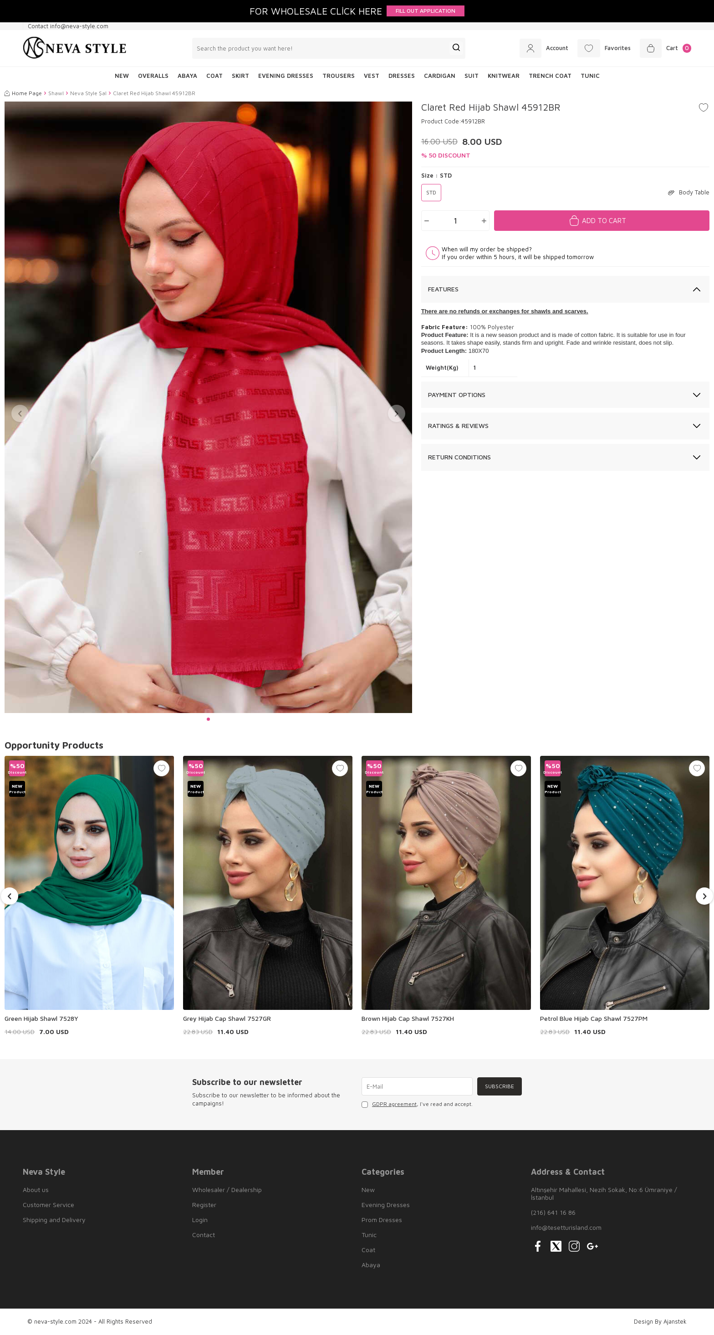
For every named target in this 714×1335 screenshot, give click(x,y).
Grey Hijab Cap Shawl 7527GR (227, 1018)
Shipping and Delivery (54, 1219)
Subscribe (499, 1086)
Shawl (56, 93)
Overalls (153, 75)
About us (36, 1189)
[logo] (75, 48)
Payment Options (456, 394)
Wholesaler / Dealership (227, 1189)
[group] (208, 407)
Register (204, 1204)
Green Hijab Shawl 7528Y (41, 1018)
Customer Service (48, 1204)
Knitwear (504, 75)
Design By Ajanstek (660, 1321)
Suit (471, 75)
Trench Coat (550, 75)
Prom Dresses (382, 1219)
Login (200, 1219)
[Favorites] (604, 48)
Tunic (590, 75)
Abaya (187, 75)
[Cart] (665, 48)
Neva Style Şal (88, 93)
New (368, 1189)
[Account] (544, 48)
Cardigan (439, 75)
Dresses (401, 75)
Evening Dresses (285, 75)
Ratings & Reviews (458, 425)
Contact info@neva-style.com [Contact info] (68, 26)
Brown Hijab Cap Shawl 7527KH (408, 1018)
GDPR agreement (394, 1104)
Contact (203, 1234)
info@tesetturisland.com (566, 1227)
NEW (122, 75)
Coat (214, 75)
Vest (371, 75)
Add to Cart (604, 220)
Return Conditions (459, 457)
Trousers (338, 75)
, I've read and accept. (417, 1104)
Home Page (23, 93)
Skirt (240, 75)
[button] (208, 719)
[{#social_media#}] (538, 1246)
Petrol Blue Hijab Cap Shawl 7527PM (594, 1018)
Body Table (688, 192)
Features (443, 289)
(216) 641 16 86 (553, 1212)
